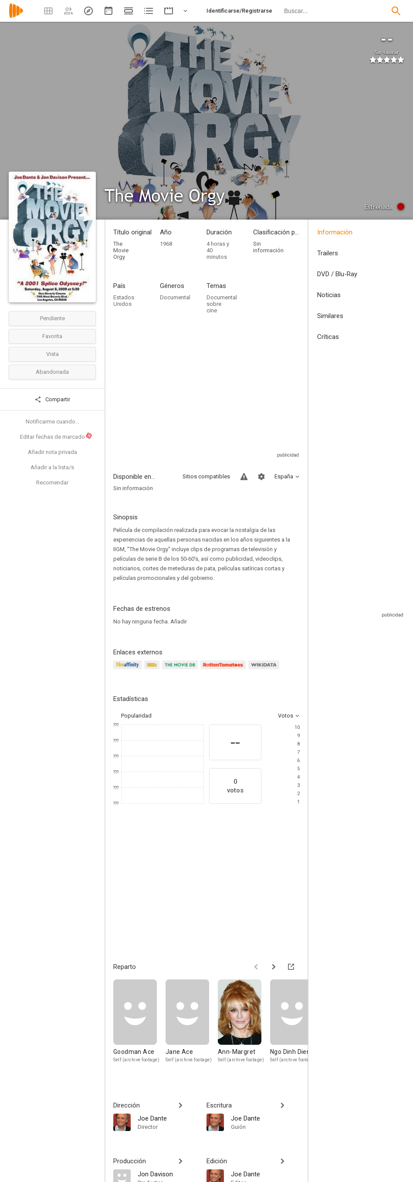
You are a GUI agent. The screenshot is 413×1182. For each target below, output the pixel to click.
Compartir (52, 399)
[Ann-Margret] (244, 1025)
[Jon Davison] (168, 1173)
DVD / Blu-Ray (337, 274)
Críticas (328, 337)
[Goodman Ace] (139, 1025)
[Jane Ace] (192, 1025)
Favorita (52, 336)
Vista (52, 354)
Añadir (178, 621)
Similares (330, 316)
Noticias (329, 295)
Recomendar (52, 482)
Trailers (327, 253)
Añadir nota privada (52, 452)
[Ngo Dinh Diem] (296, 1025)
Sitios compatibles (206, 476)
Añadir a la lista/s (52, 467)
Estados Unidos (123, 300)
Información (334, 232)
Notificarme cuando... (52, 421)
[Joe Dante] (168, 1118)
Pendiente (52, 318)
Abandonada (52, 372)
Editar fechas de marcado (56, 436)
